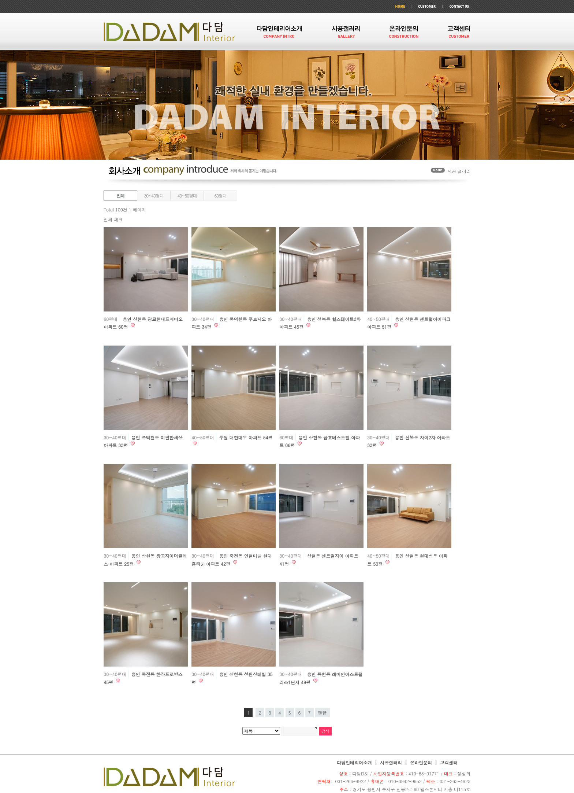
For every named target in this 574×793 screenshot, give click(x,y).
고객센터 (449, 762)
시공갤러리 (391, 762)
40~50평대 (187, 195)
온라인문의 (421, 762)
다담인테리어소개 (354, 762)
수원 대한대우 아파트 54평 (246, 437)
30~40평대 (153, 195)
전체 (120, 195)
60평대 (220, 195)
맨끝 (322, 712)
